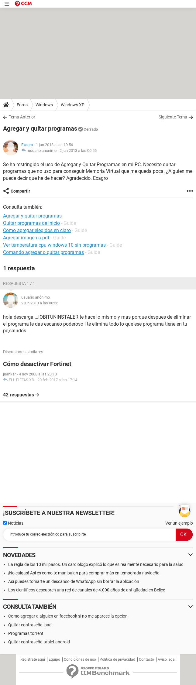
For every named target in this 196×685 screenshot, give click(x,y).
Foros (22, 104)
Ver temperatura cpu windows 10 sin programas (54, 245)
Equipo (54, 659)
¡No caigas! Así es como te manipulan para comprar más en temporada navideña (84, 572)
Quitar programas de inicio (31, 223)
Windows (44, 104)
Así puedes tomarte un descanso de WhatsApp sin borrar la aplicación (73, 581)
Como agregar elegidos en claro (37, 230)
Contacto (146, 659)
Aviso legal (167, 659)
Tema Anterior (22, 117)
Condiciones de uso (80, 659)
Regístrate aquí (32, 659)
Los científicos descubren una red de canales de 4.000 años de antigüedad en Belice (86, 589)
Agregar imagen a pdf (26, 238)
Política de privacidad (117, 659)
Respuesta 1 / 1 (19, 283)
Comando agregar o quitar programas (43, 252)
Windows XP (72, 104)
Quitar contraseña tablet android (39, 641)
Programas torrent (25, 633)
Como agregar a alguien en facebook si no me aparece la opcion (68, 616)
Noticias (13, 523)
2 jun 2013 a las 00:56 (78, 150)
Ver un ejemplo (179, 523)
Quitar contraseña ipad (30, 624)
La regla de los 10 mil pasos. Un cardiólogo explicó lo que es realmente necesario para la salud (96, 564)
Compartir (20, 191)
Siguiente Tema (173, 117)
